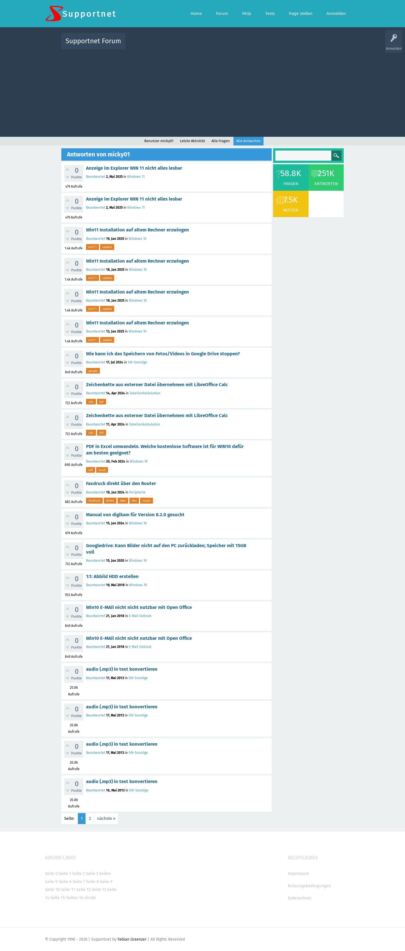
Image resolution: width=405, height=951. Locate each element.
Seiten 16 (74, 897)
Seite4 (105, 873)
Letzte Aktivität (192, 141)
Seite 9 (106, 881)
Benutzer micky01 (159, 141)
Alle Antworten (248, 141)
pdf (90, 470)
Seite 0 (51, 873)
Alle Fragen (167, 45)
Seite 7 (79, 881)
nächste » (106, 818)
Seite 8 (92, 881)
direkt (110, 500)
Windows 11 (136, 177)
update (107, 247)
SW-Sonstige (137, 362)
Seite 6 (65, 881)
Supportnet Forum (93, 41)
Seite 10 (52, 889)
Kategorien (252, 45)
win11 (92, 247)
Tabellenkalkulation (144, 393)
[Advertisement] (202, 92)
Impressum (298, 873)
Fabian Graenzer (132, 939)
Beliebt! (186, 45)
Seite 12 (83, 889)
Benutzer (272, 45)
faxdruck (94, 500)
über (123, 500)
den (134, 500)
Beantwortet (95, 177)
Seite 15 (57, 897)
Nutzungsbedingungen (309, 885)
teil (101, 401)
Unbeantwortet (209, 45)
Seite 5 (51, 881)
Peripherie (137, 492)
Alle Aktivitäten (141, 45)
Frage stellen (294, 45)
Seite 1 (65, 873)
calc (91, 401)
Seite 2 (78, 873)
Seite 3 (92, 873)
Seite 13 (99, 889)
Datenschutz (299, 897)
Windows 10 (138, 239)
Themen (233, 45)
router (146, 500)
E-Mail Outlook (140, 616)
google (93, 370)
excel (102, 470)
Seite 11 (68, 889)
